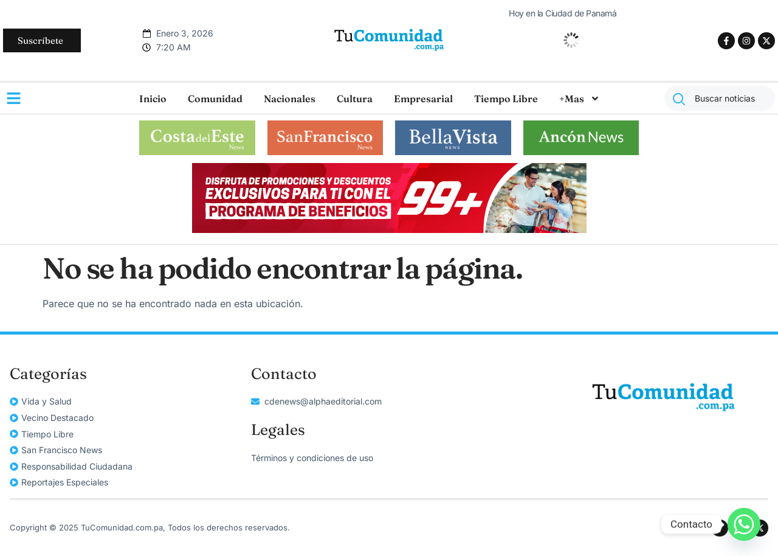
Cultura (355, 98)
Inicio (153, 98)
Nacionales (289, 98)
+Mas (579, 98)
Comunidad (215, 98)
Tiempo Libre (506, 98)
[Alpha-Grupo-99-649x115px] (389, 229)
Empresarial (423, 98)
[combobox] (719, 98)
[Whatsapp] (744, 524)
